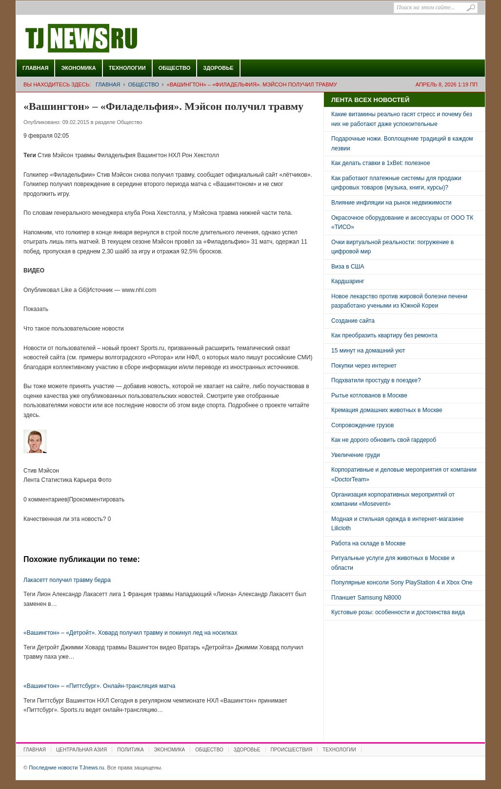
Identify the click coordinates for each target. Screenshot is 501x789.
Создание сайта (353, 320)
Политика (130, 749)
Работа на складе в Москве (368, 543)
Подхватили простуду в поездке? (376, 380)
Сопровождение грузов (362, 425)
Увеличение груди (355, 455)
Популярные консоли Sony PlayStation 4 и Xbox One (401, 582)
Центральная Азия (81, 749)
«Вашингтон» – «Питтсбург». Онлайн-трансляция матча (99, 686)
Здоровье (218, 68)
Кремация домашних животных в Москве (386, 410)
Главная (35, 68)
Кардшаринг (347, 281)
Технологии (127, 68)
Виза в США (347, 266)
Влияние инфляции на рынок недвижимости (391, 202)
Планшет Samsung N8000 (366, 597)
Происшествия (292, 749)
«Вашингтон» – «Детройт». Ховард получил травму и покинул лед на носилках (130, 632)
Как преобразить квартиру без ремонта (384, 335)
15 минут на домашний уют (368, 350)
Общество (175, 68)
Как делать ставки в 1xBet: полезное (380, 163)
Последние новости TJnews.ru (108, 38)
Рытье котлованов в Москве (369, 395)
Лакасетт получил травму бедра (67, 580)
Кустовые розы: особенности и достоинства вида (398, 612)
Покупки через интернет (364, 365)
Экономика (78, 68)
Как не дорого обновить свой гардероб (383, 439)
